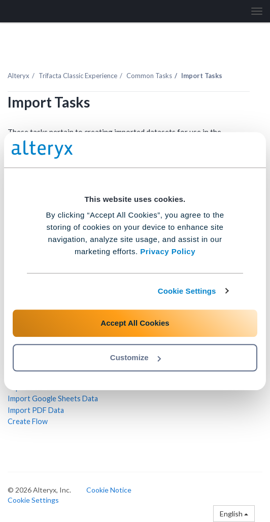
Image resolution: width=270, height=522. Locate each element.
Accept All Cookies (134, 323)
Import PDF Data (36, 410)
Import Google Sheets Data (53, 398)
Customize (135, 357)
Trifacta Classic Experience (78, 76)
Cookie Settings (187, 291)
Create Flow (28, 421)
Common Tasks (149, 76)
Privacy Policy (167, 251)
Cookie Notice (108, 489)
